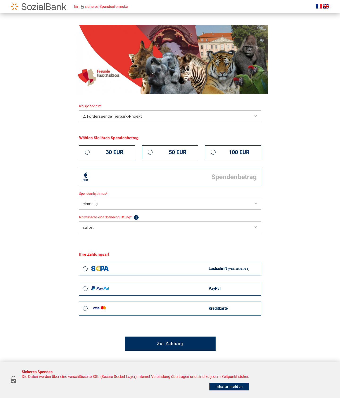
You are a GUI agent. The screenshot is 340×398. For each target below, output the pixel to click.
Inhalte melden (229, 387)
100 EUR (239, 152)
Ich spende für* (90, 106)
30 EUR (114, 152)
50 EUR (178, 152)
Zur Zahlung (170, 343)
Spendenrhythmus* (93, 193)
